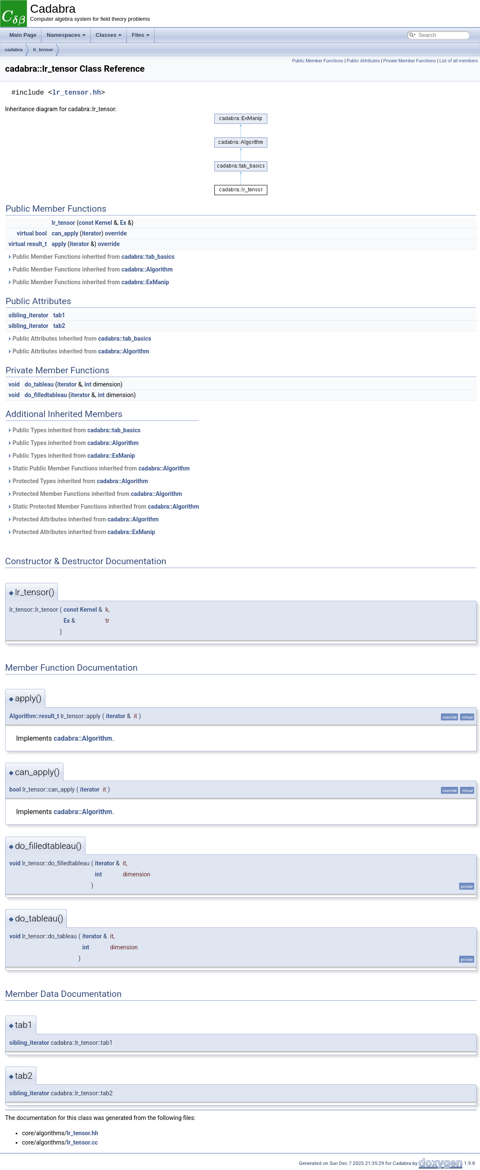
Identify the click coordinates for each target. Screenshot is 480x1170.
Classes (109, 35)
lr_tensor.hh (76, 93)
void (13, 384)
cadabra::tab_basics (148, 256)
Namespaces (66, 35)
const (86, 222)
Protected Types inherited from (77, 481)
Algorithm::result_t (34, 716)
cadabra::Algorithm (147, 269)
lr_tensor (43, 49)
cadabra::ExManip (145, 282)
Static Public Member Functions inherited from (98, 468)
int (87, 384)
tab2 (59, 325)
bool (41, 233)
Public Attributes (363, 61)
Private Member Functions (409, 61)
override (116, 233)
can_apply (65, 233)
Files (141, 35)
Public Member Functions (317, 61)
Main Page (22, 35)
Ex (123, 222)
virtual (25, 233)
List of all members (458, 61)
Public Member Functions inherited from (91, 256)
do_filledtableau (46, 395)
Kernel (103, 222)
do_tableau (39, 384)
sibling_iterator (28, 315)
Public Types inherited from (74, 430)
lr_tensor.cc (82, 1142)
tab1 (59, 315)
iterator (91, 233)
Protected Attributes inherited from (83, 519)
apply (59, 244)
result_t (37, 244)
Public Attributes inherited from (79, 338)
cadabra (13, 49)
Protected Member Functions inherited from (94, 493)
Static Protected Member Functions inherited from (103, 506)
